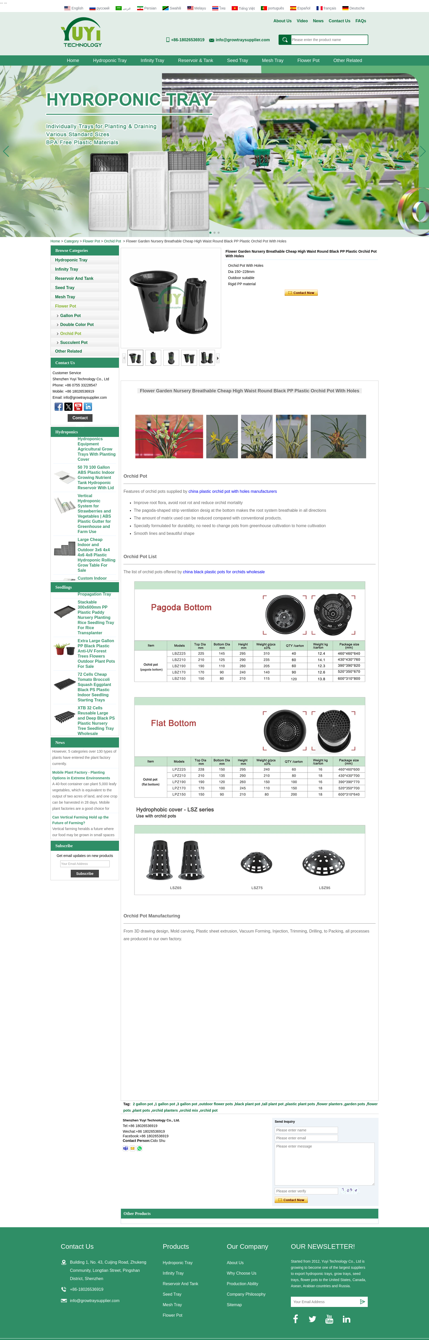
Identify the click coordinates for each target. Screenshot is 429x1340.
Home (73, 60)
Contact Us (339, 21)
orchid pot (209, 1110)
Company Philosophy (246, 1294)
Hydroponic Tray (110, 60)
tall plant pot (272, 1104)
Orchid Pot (112, 241)
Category (71, 241)
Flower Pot (309, 60)
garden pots (355, 1104)
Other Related (347, 60)
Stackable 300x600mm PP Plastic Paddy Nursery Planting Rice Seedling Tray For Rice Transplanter (96, 620)
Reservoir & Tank (195, 60)
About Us (282, 21)
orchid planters (165, 1110)
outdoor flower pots (216, 1104)
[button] (210, 233)
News (318, 21)
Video (302, 21)
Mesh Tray (272, 60)
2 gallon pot (143, 1104)
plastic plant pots (300, 1104)
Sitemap (234, 1305)
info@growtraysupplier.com (243, 40)
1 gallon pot (165, 1104)
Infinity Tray (152, 60)
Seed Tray (237, 60)
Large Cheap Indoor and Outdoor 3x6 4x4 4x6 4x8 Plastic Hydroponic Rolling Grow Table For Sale (97, 557)
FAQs (360, 21)
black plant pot (247, 1104)
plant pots (141, 1110)
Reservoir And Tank (74, 278)
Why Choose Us (242, 1273)
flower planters (330, 1104)
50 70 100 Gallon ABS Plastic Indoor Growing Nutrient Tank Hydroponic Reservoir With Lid (96, 480)
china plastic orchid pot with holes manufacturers (232, 491)
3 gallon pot (187, 1104)
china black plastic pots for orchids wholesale (224, 572)
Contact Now (80, 419)
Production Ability (242, 1284)
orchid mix (189, 1110)
